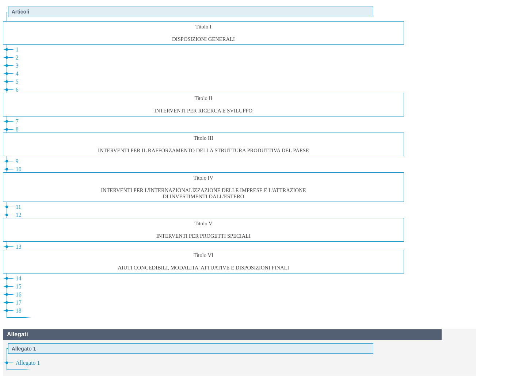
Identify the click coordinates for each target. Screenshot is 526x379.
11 (18, 207)
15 (19, 286)
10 (19, 169)
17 (19, 302)
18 (19, 310)
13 (19, 247)
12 (19, 215)
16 (19, 294)
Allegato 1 (28, 363)
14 (19, 278)
